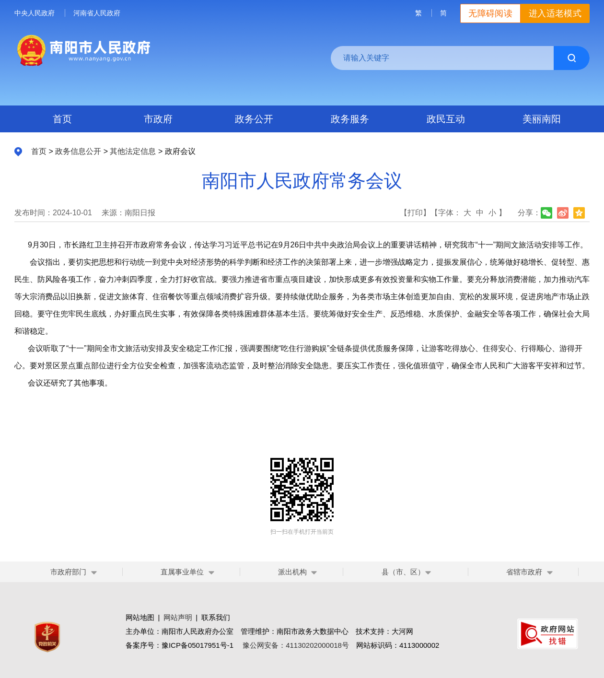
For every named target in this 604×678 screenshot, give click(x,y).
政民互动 (446, 119)
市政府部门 (68, 572)
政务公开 (254, 119)
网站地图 (140, 617)
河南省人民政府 (96, 13)
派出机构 (292, 572)
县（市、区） (407, 572)
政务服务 (350, 119)
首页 (62, 119)
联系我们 (215, 617)
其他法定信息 (133, 151)
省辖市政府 (524, 572)
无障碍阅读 (490, 13)
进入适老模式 (555, 13)
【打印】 (415, 213)
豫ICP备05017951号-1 (197, 645)
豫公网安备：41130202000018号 (296, 645)
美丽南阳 (542, 119)
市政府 (158, 119)
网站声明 (177, 617)
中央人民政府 (34, 13)
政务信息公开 (78, 151)
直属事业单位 (182, 572)
